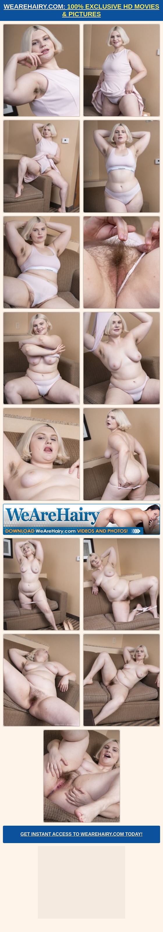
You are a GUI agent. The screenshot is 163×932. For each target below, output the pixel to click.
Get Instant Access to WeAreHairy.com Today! (81, 834)
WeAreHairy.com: (82, 10)
